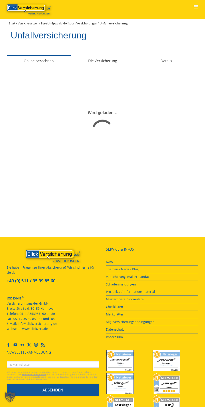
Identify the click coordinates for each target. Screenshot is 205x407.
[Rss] (43, 345)
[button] (10, 397)
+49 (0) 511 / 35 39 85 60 (31, 281)
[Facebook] (8, 345)
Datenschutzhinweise (34, 374)
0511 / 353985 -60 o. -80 (37, 313)
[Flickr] (22, 345)
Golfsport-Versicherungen (80, 23)
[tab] (39, 60)
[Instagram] (36, 345)
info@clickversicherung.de (37, 323)
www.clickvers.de (35, 329)
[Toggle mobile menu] (196, 6)
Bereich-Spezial (51, 23)
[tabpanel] (102, 134)
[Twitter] (29, 345)
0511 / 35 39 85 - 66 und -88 (34, 319)
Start (12, 23)
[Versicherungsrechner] (102, 133)
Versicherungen (28, 23)
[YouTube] (15, 345)
